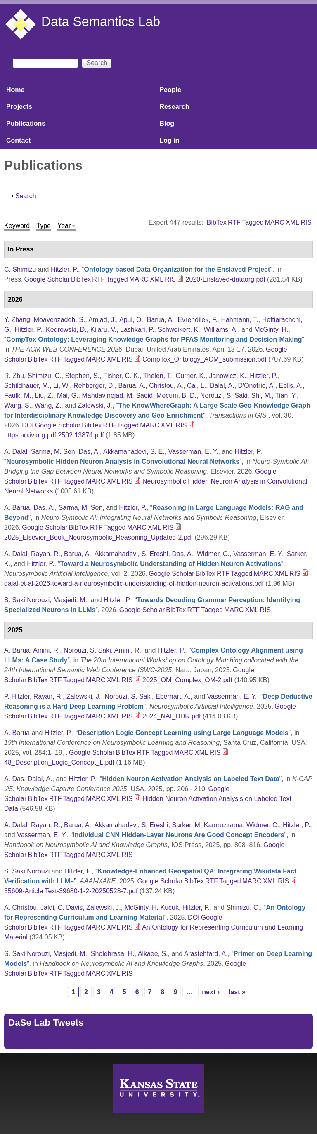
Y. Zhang (17, 319)
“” (177, 269)
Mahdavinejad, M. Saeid (117, 395)
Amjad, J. (102, 319)
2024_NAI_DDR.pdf (171, 716)
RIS (306, 222)
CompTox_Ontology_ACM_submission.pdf (204, 359)
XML (292, 222)
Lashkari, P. (137, 329)
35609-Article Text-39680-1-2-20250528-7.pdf (70, 891)
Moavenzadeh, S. (59, 319)
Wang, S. (17, 405)
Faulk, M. (17, 395)
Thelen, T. (157, 375)
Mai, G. (67, 395)
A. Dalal (15, 451)
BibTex (217, 222)
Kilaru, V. (103, 329)
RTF (234, 222)
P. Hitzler (17, 696)
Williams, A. (220, 329)
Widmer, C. (213, 553)
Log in (169, 140)
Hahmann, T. (239, 319)
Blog (166, 123)
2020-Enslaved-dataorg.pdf (225, 279)
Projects (19, 106)
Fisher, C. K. (121, 375)
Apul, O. (131, 319)
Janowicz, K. (227, 375)
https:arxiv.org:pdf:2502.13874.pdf (54, 435)
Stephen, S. (82, 375)
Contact (18, 140)
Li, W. (61, 385)
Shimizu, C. (45, 375)
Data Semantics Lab (100, 21)
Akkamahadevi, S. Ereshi (131, 553)
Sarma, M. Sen (53, 451)
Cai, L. (196, 385)
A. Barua (17, 507)
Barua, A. (160, 319)
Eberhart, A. (173, 696)
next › (211, 991)
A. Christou (20, 907)
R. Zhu (14, 375)
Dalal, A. (222, 385)
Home (15, 89)
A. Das (14, 778)
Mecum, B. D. (176, 395)
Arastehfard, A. (206, 953)
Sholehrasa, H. (113, 953)
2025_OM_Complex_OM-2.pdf (187, 679)
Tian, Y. (286, 395)
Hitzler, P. (64, 269)
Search (25, 196)
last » (237, 991)
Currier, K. (191, 375)
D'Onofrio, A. (256, 385)
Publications (25, 123)
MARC (274, 222)
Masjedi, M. (70, 599)
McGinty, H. (271, 329)
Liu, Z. (44, 395)
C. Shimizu (20, 269)
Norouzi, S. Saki (224, 395)
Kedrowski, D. (66, 329)
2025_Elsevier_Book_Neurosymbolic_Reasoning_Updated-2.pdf (98, 537)
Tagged (253, 222)
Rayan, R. (45, 553)
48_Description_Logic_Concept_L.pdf (59, 762)
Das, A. (89, 451)
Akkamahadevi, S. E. (134, 451)
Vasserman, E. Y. (193, 451)
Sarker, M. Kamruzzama (207, 825)
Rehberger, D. (94, 385)
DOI (27, 425)
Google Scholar (47, 279)
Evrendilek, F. (197, 319)
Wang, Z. (48, 405)
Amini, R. (46, 650)
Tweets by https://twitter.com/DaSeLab (64, 1039)
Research (174, 106)
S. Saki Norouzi (27, 599)
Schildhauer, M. (27, 385)
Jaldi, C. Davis (61, 907)
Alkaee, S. (153, 953)
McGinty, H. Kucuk (152, 907)
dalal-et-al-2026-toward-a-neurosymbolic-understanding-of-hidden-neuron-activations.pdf (134, 583)
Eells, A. (291, 385)
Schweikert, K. (179, 329)
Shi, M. (261, 395)
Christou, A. (166, 385)
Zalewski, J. (95, 405)
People (170, 89)
